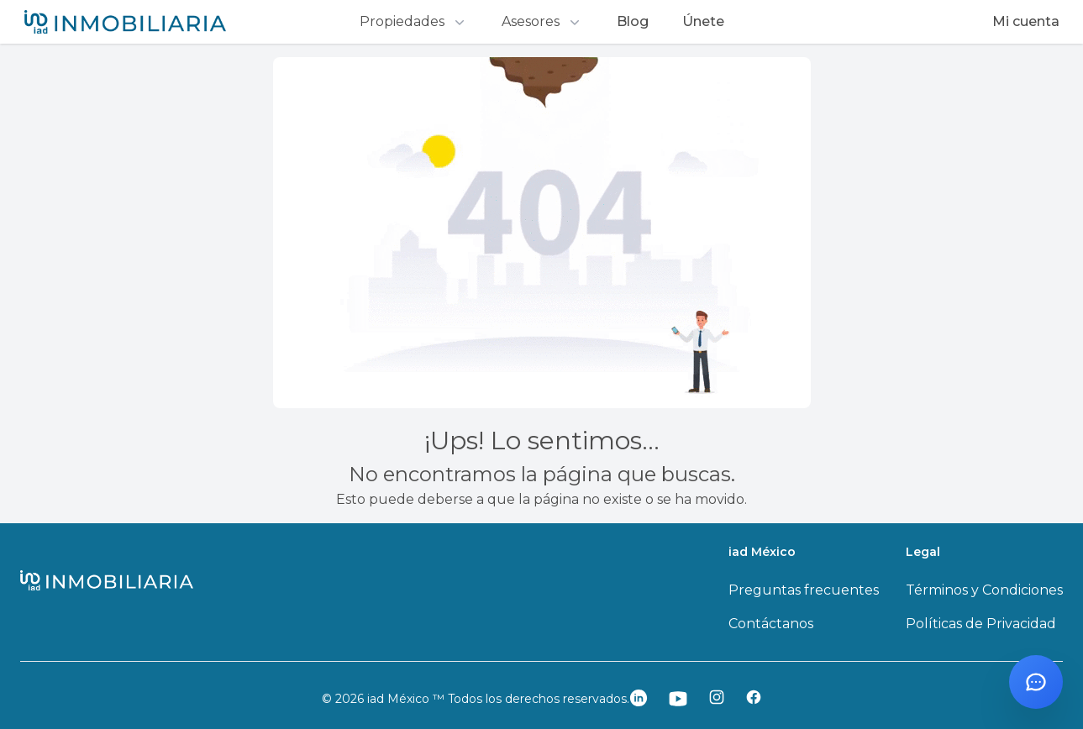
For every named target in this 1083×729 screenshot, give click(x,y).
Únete (703, 21)
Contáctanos (770, 624)
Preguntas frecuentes (803, 590)
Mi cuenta (1025, 21)
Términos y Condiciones (984, 590)
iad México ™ (407, 698)
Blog (633, 21)
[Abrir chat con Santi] (1036, 682)
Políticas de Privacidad (981, 624)
